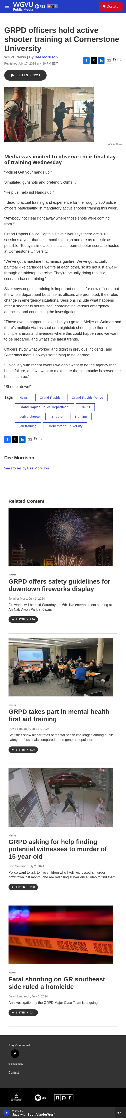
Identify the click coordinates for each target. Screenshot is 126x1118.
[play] (6, 1113)
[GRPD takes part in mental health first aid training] (61, 667)
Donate (112, 6)
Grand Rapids (50, 397)
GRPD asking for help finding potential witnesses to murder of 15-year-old (58, 849)
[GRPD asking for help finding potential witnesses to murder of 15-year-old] (61, 797)
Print (117, 59)
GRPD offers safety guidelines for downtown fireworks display (59, 585)
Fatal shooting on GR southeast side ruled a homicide (57, 983)
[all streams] (120, 1112)
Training (81, 416)
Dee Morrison (46, 57)
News (24, 397)
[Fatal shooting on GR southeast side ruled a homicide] (61, 935)
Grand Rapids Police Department (45, 407)
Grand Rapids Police (87, 397)
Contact (14, 1072)
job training (28, 426)
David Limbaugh (19, 728)
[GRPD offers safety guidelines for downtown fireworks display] (61, 537)
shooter (58, 416)
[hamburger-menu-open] (7, 6)
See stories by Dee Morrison (26, 468)
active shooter (30, 416)
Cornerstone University (65, 426)
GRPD (85, 407)
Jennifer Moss (18, 598)
